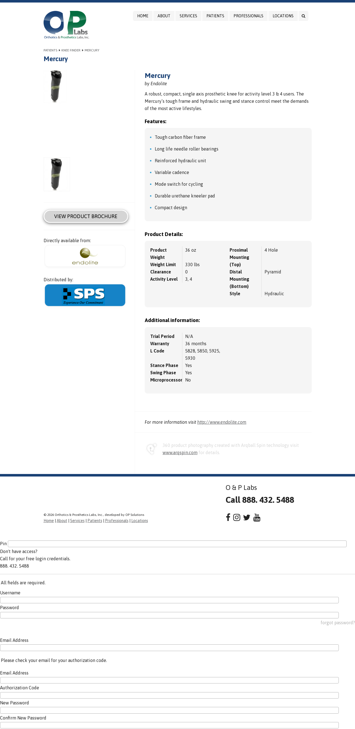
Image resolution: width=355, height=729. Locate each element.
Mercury (92, 50)
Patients (215, 16)
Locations (283, 16)
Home (142, 16)
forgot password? (338, 622)
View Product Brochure (85, 216)
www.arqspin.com (180, 452)
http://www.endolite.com (221, 422)
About (164, 16)
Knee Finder (70, 50)
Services (188, 16)
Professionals (248, 16)
